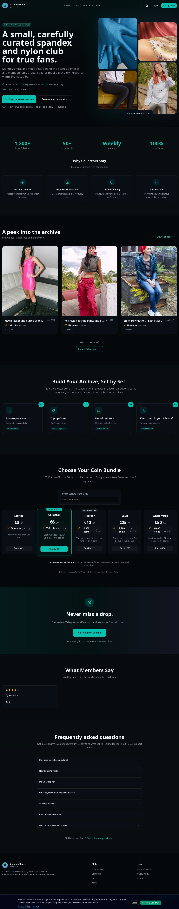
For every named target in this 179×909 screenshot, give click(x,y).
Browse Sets (97, 869)
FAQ (98, 5)
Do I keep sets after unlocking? (89, 760)
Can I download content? (89, 814)
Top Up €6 (54, 549)
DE (62, 898)
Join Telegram (166, 897)
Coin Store (96, 873)
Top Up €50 (160, 548)
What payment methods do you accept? (89, 792)
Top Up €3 (18, 548)
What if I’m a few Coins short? (89, 825)
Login (155, 5)
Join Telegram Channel (89, 632)
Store (76, 5)
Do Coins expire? (89, 781)
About (94, 882)
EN (58, 898)
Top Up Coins (169, 5)
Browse (67, 5)
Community (87, 5)
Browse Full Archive (89, 349)
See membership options (55, 99)
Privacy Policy (142, 873)
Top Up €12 (89, 548)
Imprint (139, 878)
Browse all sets (166, 236)
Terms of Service (144, 869)
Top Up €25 (125, 548)
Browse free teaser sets (19, 99)
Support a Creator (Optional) (74, 494)
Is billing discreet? (89, 803)
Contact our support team (100, 838)
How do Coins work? (89, 770)
